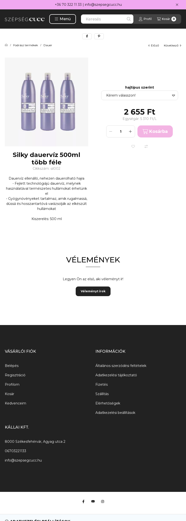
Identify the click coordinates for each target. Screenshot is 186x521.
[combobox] (107, 19)
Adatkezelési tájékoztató (116, 375)
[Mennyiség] (120, 131)
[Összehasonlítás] (146, 146)
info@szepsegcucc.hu (103, 4)
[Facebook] (83, 501)
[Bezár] (177, 4)
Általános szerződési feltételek (120, 366)
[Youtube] (93, 501)
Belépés (12, 366)
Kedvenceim (15, 403)
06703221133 (15, 451)
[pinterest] (99, 36)
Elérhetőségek (107, 403)
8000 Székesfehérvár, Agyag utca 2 (35, 441)
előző (153, 45)
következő (172, 45)
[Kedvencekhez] (133, 146)
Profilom (12, 384)
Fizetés (101, 384)
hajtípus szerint (139, 87)
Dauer (47, 45)
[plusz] (130, 131)
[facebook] (87, 36)
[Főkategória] (6, 45)
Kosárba (155, 131)
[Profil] (145, 19)
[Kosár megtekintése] (166, 19)
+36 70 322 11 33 (68, 4)
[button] (62, 19)
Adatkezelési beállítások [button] (115, 412)
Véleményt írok (93, 291)
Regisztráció (15, 375)
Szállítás (102, 394)
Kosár (9, 394)
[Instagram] (102, 501)
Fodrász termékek (25, 45)
